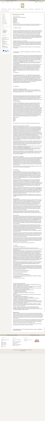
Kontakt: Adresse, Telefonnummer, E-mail (4, 41)
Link (17, 164)
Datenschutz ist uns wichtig (5, 44)
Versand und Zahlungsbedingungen (4, 43)
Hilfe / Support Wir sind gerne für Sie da (5, 40)
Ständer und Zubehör (4, 23)
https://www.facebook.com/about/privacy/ (22, 270)
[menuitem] (41, 2)
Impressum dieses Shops (5, 47)
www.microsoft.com (31, 205)
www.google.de (35, 129)
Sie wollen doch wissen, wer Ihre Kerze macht (5, 38)
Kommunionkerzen (4, 22)
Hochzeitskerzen (4, 19)
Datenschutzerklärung (16, 329)
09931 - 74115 (3, 342)
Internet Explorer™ (16, 117)
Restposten (3, 15)
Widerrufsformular (15, 343)
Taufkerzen (3, 18)
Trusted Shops (26, 329)
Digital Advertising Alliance (18, 195)
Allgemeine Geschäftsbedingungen (5, 46)
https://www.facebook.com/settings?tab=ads (23, 274)
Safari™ (14, 118)
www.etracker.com (29, 158)
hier (17, 191)
